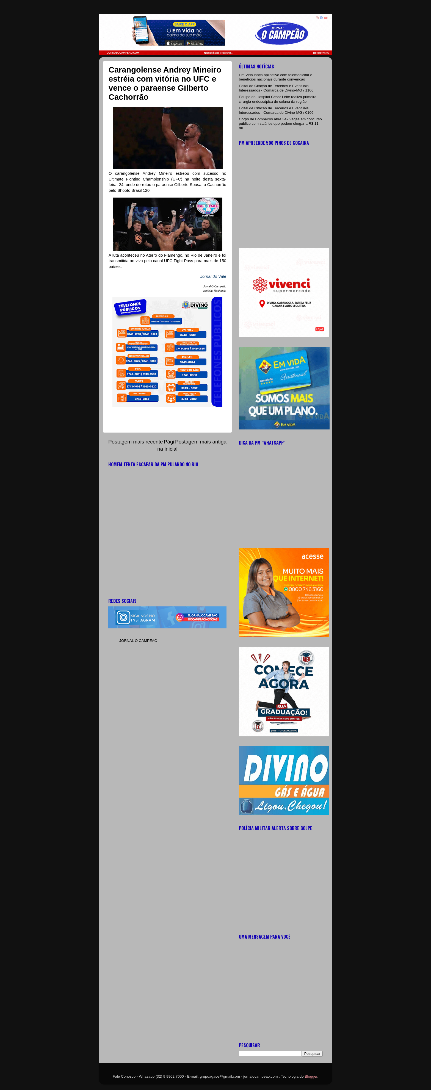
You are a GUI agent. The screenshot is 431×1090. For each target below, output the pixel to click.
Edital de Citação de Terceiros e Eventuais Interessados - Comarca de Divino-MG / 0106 (276, 110)
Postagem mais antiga (200, 442)
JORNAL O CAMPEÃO (138, 641)
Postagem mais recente (135, 442)
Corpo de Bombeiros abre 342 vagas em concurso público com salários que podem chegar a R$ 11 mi (280, 123)
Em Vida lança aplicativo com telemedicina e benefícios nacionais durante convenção (275, 77)
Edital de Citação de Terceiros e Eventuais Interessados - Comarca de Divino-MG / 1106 (276, 88)
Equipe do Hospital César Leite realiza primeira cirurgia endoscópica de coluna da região (277, 99)
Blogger (311, 1076)
